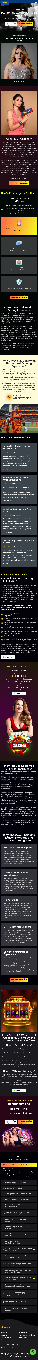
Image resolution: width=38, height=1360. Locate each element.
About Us (4, 1333)
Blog (2, 1340)
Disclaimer (23, 1338)
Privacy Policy (6, 1338)
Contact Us (23, 1333)
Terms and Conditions (27, 1335)
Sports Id (4, 1335)
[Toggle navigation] (35, 2)
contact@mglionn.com (9, 1344)
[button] (14, 81)
